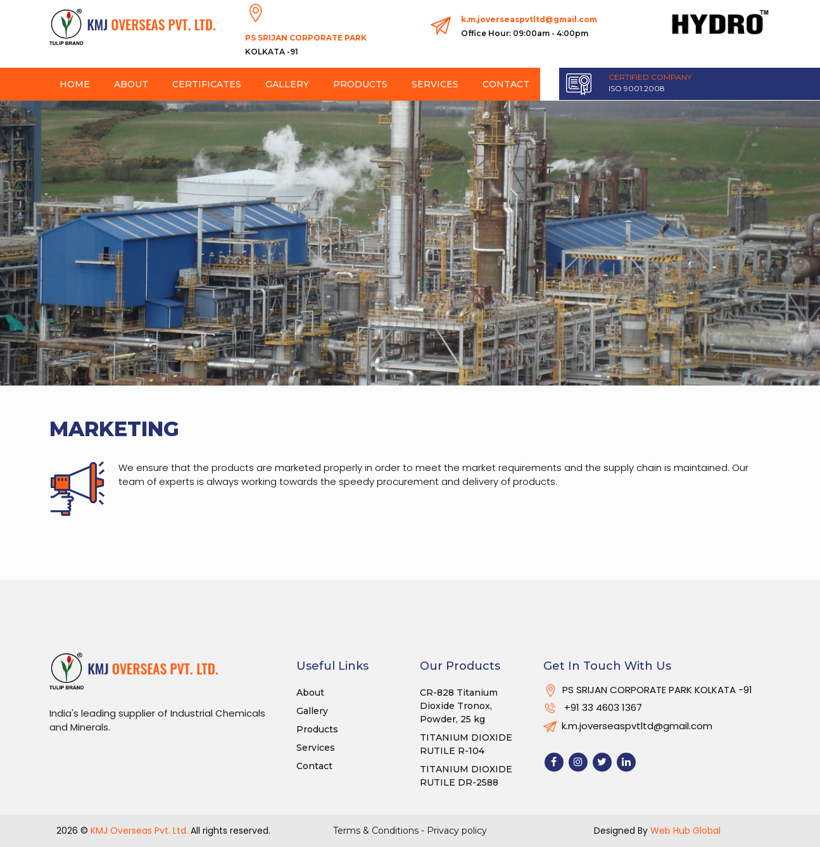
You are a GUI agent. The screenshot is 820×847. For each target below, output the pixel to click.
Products (360, 84)
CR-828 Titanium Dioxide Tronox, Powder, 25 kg (459, 706)
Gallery (287, 84)
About (131, 84)
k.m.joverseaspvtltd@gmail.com (529, 28)
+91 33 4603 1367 (592, 707)
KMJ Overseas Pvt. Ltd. (139, 830)
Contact (506, 84)
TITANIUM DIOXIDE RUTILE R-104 (466, 744)
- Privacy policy (454, 830)
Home (75, 84)
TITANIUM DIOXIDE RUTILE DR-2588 (466, 775)
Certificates (206, 84)
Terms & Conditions (377, 830)
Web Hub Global (685, 830)
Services (435, 84)
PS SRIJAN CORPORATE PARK (306, 46)
